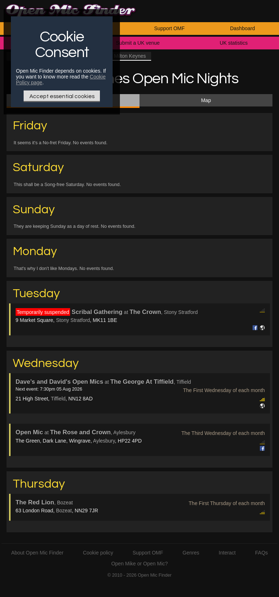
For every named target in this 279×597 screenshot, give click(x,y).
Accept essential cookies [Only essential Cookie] (61, 96)
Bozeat (64, 510)
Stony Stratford (73, 320)
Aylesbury (104, 441)
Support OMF (169, 28)
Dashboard (242, 28)
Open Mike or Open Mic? (139, 563)
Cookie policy (98, 553)
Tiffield (58, 399)
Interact (227, 553)
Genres (191, 553)
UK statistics (234, 43)
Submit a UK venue (138, 43)
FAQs (261, 553)
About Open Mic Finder (37, 553)
